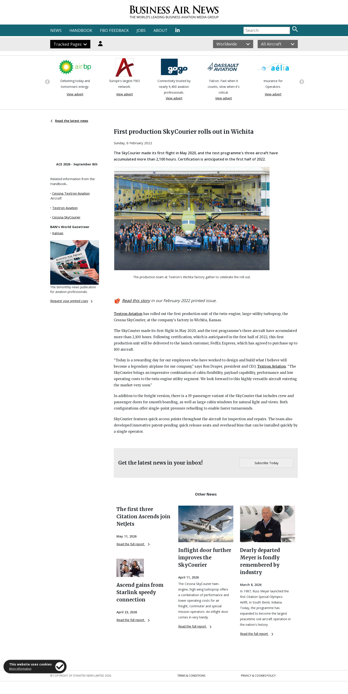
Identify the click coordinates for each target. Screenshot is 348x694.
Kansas (57, 233)
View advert (75, 94)
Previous (47, 81)
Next (301, 81)
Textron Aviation (65, 208)
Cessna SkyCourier (66, 217)
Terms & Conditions (191, 676)
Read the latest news (69, 121)
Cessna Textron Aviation (71, 193)
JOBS (141, 30)
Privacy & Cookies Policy (258, 676)
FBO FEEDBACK (114, 30)
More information (20, 669)
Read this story (136, 300)
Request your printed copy (71, 301)
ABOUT (160, 30)
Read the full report (133, 544)
